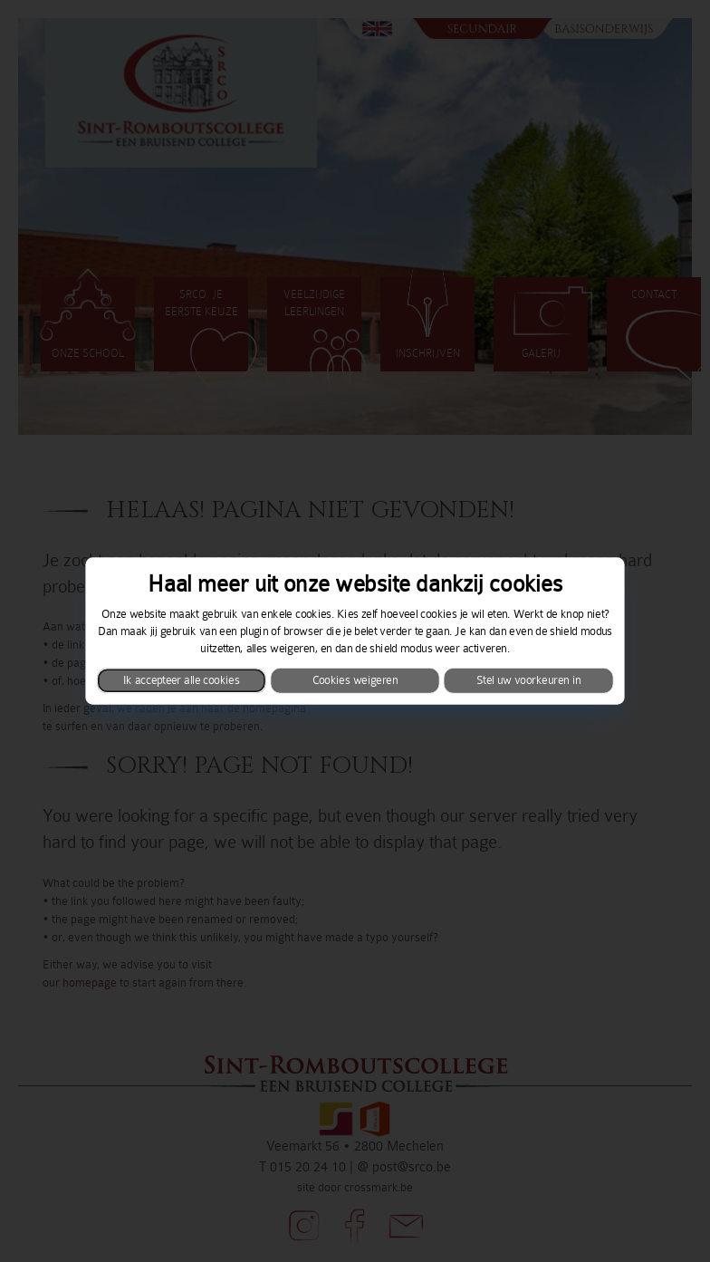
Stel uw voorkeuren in (528, 680)
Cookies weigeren (355, 680)
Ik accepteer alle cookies (181, 680)
